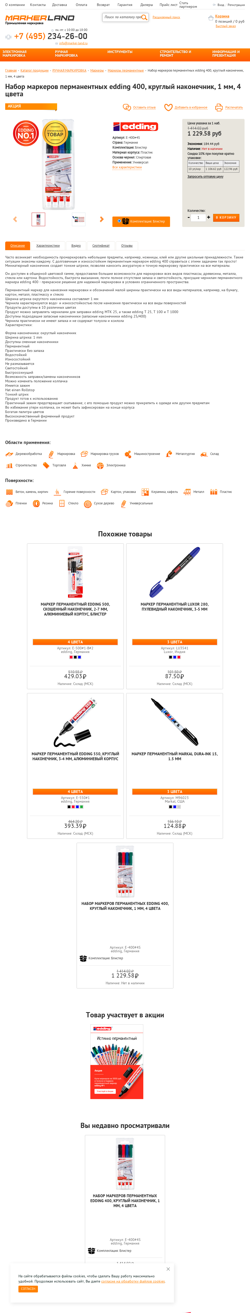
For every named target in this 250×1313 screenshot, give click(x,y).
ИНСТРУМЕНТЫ (119, 52)
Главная (11, 70)
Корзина (222, 16)
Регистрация (236, 5)
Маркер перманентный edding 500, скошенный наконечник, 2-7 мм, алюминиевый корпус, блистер (45, 609)
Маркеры (97, 70)
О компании (15, 5)
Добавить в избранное (191, 108)
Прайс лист (169, 5)
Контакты (38, 5)
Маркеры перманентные (126, 70)
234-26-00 (50, 36)
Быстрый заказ (226, 26)
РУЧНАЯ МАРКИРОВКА (66, 54)
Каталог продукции (35, 70)
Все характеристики (127, 168)
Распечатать (234, 108)
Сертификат (101, 246)
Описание (17, 246)
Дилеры (146, 5)
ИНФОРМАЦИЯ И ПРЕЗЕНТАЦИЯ (226, 54)
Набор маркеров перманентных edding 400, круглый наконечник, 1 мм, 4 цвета (164, 759)
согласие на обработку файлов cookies (133, 1281)
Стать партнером (188, 5)
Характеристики (48, 246)
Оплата (81, 5)
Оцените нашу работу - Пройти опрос (53, 1236)
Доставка (59, 5)
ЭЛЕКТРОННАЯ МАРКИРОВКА (14, 54)
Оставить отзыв (144, 108)
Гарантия (125, 5)
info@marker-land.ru (73, 43)
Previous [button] (15, 220)
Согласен (28, 1289)
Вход (221, 5)
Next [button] (102, 220)
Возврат (103, 5)
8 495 (32, 1224)
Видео (76, 246)
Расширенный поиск (166, 17)
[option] (58, 164)
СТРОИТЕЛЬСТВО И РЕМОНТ (175, 54)
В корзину (226, 218)
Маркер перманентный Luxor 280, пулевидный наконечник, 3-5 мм (125, 607)
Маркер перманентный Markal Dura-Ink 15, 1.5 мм (85, 757)
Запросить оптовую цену (205, 177)
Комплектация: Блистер (143, 221)
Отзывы (127, 246)
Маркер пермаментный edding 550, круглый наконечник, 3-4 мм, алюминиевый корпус (204, 609)
